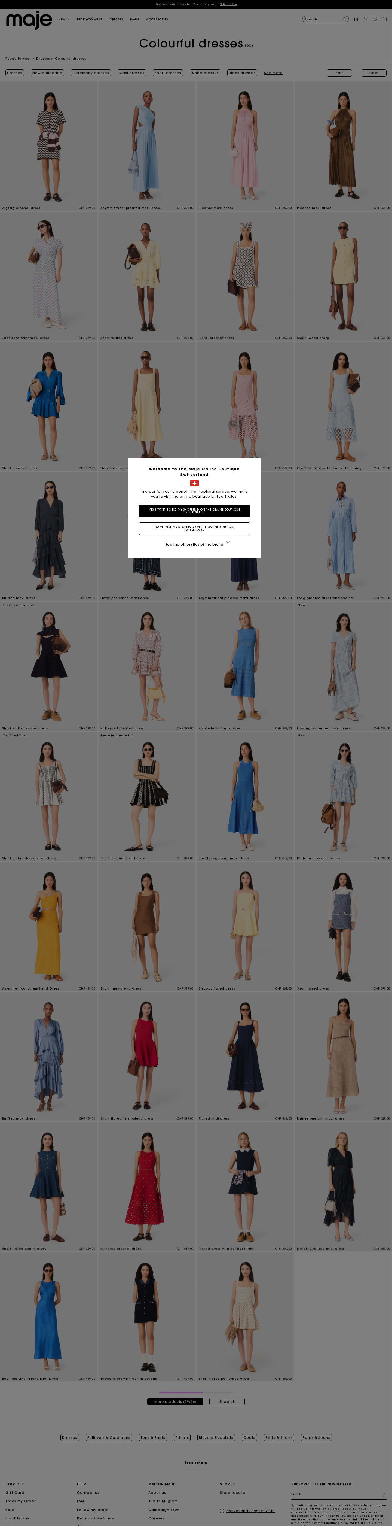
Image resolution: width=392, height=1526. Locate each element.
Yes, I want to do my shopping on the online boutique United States (196, 511)
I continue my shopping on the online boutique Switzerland (196, 528)
